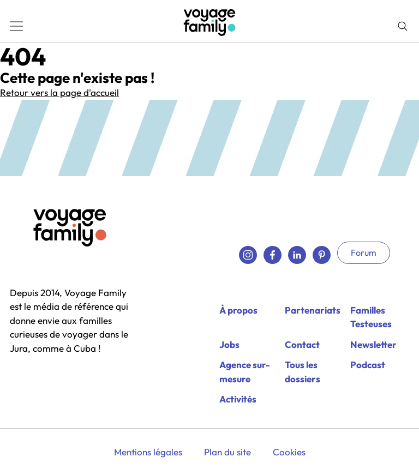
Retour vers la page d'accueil (59, 92)
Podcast (367, 364)
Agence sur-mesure (244, 371)
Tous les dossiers (302, 371)
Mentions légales (148, 452)
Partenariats (312, 310)
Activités (237, 399)
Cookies (289, 452)
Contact (302, 344)
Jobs (229, 344)
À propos (238, 310)
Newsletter (373, 344)
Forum (363, 252)
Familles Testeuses (371, 317)
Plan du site (227, 452)
